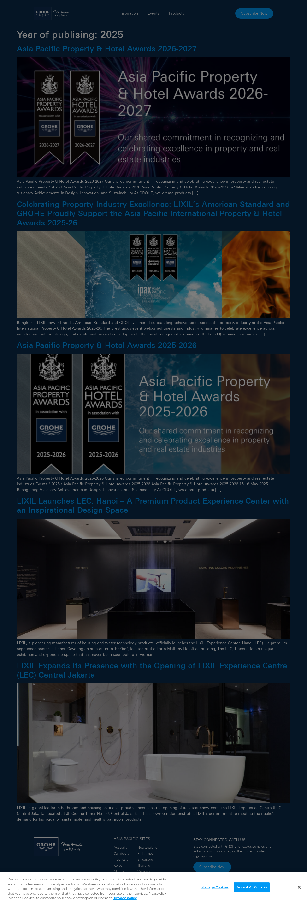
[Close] (299, 887)
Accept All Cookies (252, 887)
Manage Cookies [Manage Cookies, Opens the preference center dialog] (214, 887)
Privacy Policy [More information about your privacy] (124, 898)
